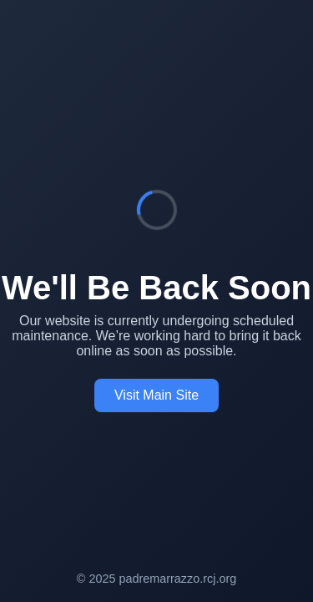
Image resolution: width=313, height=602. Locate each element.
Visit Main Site (156, 395)
